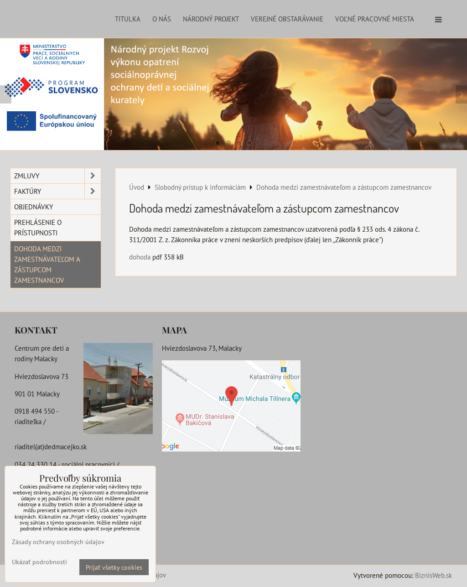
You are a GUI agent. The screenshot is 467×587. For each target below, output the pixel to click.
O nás (161, 18)
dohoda (139, 256)
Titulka (127, 18)
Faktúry (57, 191)
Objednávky (33, 206)
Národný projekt (211, 18)
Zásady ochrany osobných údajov (58, 541)
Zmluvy (57, 175)
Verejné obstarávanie (287, 18)
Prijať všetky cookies (114, 567)
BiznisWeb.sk (433, 575)
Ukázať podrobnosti (39, 562)
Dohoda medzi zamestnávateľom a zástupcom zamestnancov (47, 264)
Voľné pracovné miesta (374, 18)
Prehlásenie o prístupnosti (38, 227)
